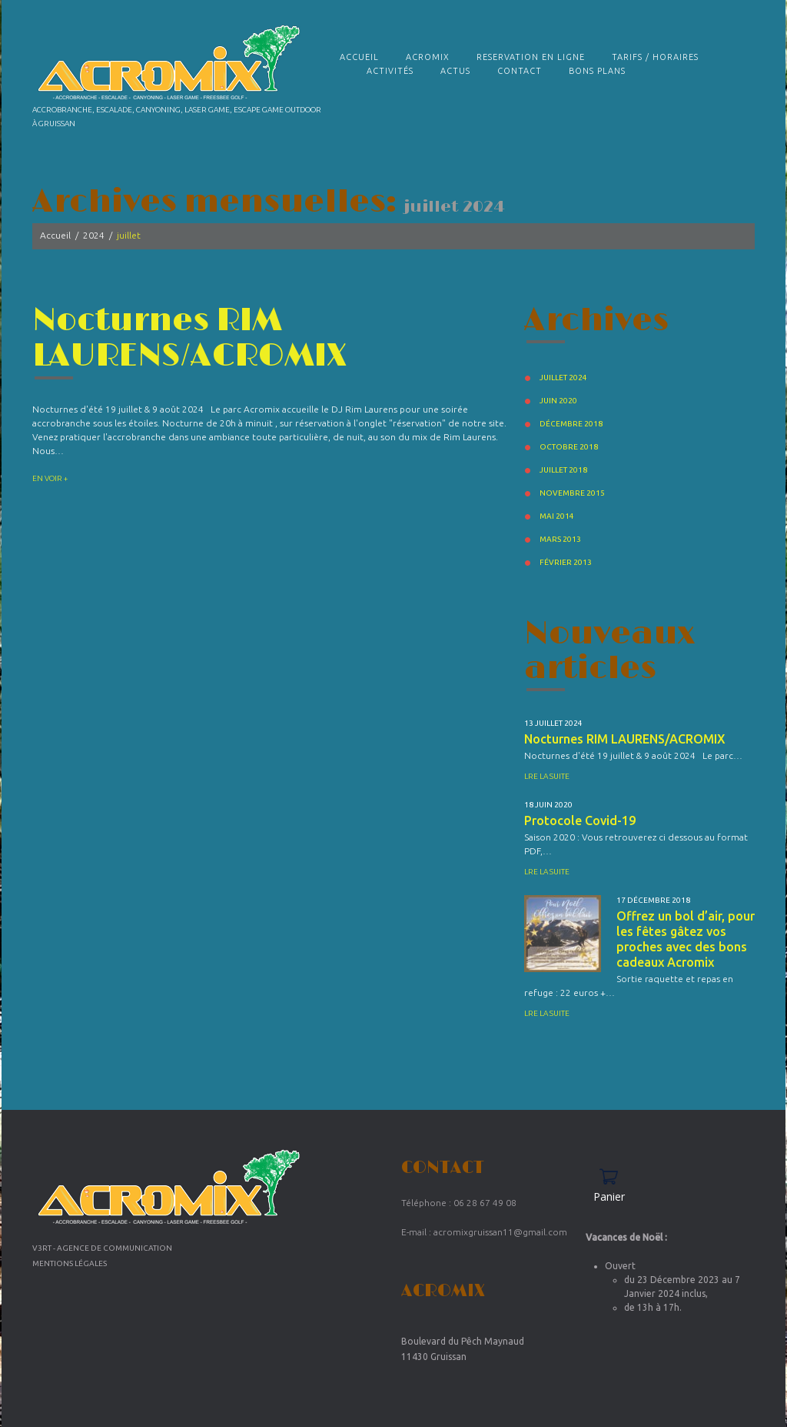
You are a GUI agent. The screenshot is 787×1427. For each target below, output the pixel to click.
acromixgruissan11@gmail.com (500, 1232)
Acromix (428, 57)
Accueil (359, 57)
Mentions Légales (69, 1263)
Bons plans (597, 70)
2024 (94, 235)
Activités (390, 70)
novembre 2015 (572, 493)
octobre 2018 (569, 447)
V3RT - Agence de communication (102, 1248)
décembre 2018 (571, 423)
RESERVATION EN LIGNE (531, 57)
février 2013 (566, 562)
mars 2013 (560, 539)
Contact (519, 70)
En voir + (50, 477)
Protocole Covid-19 (580, 820)
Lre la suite (546, 776)
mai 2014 (557, 516)
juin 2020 (558, 400)
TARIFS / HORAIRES (655, 57)
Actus (455, 70)
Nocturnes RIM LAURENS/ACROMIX (190, 338)
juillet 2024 (563, 377)
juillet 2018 (563, 470)
